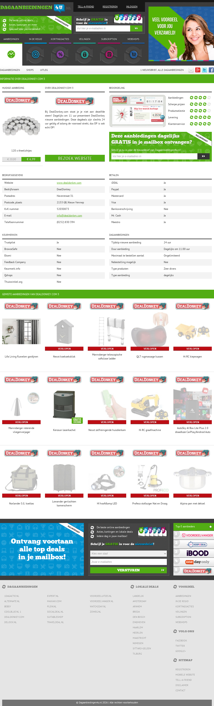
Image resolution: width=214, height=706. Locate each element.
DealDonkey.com (14, 617)
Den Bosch (139, 617)
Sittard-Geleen (142, 648)
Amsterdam (139, 601)
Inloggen (131, 7)
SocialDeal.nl (55, 612)
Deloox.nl (10, 622)
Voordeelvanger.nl (102, 601)
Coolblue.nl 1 (12, 612)
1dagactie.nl (11, 596)
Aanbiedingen (183, 596)
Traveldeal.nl (55, 622)
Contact (180, 690)
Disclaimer (182, 685)
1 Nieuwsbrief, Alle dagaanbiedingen (162, 70)
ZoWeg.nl (95, 612)
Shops (30, 70)
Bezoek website (75, 159)
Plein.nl (52, 606)
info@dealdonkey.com (69, 216)
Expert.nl (53, 596)
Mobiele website (185, 675)
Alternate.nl (12, 601)
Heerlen (138, 633)
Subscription (183, 617)
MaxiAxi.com (54, 601)
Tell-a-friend (86, 7)
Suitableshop (55, 617)
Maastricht (139, 638)
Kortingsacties (185, 606)
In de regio (182, 601)
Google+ (181, 651)
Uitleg (44, 70)
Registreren (110, 7)
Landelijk (138, 596)
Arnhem (137, 606)
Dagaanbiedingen (10, 70)
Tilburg (137, 654)
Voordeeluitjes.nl (101, 596)
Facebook (181, 641)
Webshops (181, 622)
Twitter (180, 646)
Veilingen (181, 612)
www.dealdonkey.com (69, 183)
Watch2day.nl (98, 606)
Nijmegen (138, 643)
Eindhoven (139, 622)
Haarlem (138, 627)
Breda (136, 612)
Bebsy (7, 606)
